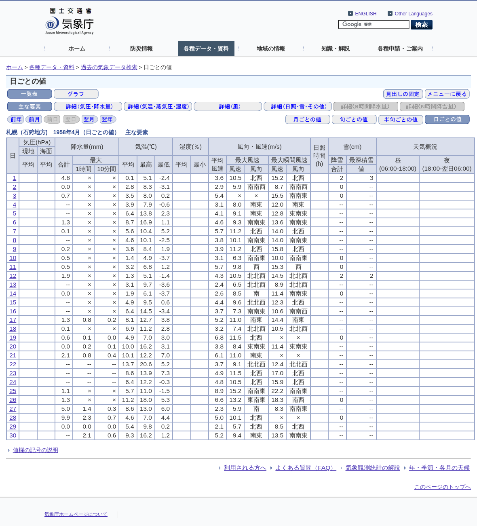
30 (12, 435)
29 (12, 426)
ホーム (76, 48)
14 (12, 293)
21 (12, 355)
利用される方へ (245, 467)
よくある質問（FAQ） (305, 467)
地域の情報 (271, 48)
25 (12, 390)
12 (12, 275)
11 (12, 266)
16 (12, 311)
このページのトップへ (442, 487)
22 (12, 364)
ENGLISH (366, 14)
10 (12, 257)
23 (12, 373)
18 (12, 328)
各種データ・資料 (206, 48)
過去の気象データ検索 (109, 67)
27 (12, 408)
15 (12, 302)
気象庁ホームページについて (76, 514)
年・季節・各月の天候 (439, 467)
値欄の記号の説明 (35, 450)
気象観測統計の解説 (373, 467)
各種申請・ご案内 (400, 48)
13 (12, 284)
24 (12, 381)
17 (12, 319)
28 (12, 417)
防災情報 (141, 48)
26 (12, 399)
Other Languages (414, 14)
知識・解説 (335, 48)
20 (12, 346)
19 (12, 337)
